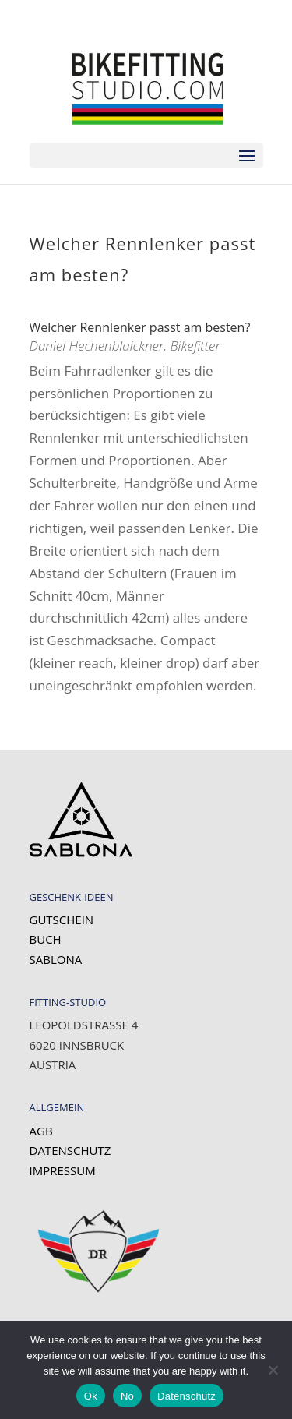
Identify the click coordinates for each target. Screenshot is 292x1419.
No (127, 1396)
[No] (272, 1370)
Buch (46, 939)
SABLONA (56, 959)
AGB (41, 1130)
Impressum (63, 1170)
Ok (90, 1396)
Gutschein (62, 919)
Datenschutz (70, 1150)
